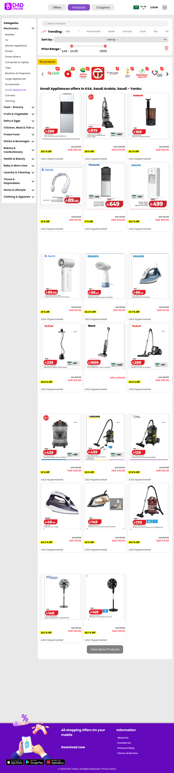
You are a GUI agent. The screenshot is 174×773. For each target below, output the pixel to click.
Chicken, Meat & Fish (19, 128)
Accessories (12, 84)
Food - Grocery (19, 107)
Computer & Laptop (17, 62)
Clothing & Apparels (19, 197)
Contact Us (124, 743)
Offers (57, 7)
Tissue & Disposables (19, 181)
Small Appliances (15, 90)
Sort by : (47, 39)
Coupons (103, 7)
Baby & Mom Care (19, 166)
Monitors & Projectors (17, 73)
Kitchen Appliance (16, 45)
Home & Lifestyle (19, 190)
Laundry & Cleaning (19, 172)
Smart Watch (13, 56)
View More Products (105, 649)
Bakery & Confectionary (19, 150)
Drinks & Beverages (19, 141)
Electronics (19, 28)
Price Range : (51, 49)
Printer (9, 51)
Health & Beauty (19, 159)
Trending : (54, 31)
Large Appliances (15, 79)
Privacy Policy (126, 748)
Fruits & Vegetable (19, 114)
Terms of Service (127, 753)
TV (6, 40)
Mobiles (9, 34)
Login (154, 7)
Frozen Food (19, 134)
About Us (122, 737)
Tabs (8, 68)
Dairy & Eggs (19, 121)
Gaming (10, 101)
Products (78, 7)
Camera (10, 95)
